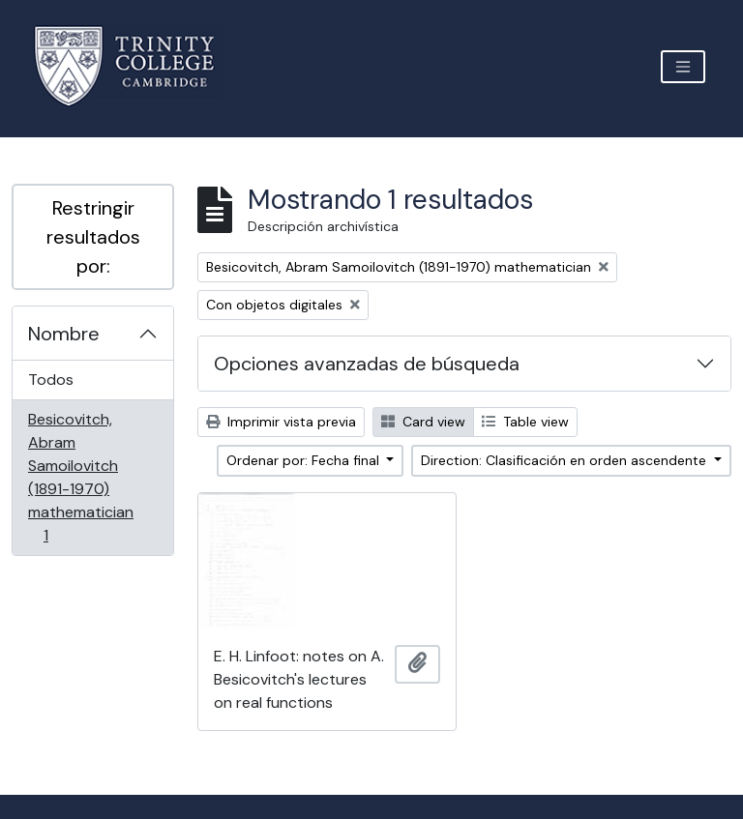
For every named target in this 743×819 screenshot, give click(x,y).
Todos (51, 379)
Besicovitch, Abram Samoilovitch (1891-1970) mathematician (80, 477)
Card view (423, 421)
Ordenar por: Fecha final (304, 460)
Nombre (64, 333)
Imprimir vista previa (281, 421)
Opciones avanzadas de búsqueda (367, 363)
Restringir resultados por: (93, 236)
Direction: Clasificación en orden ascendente (565, 460)
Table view (525, 421)
